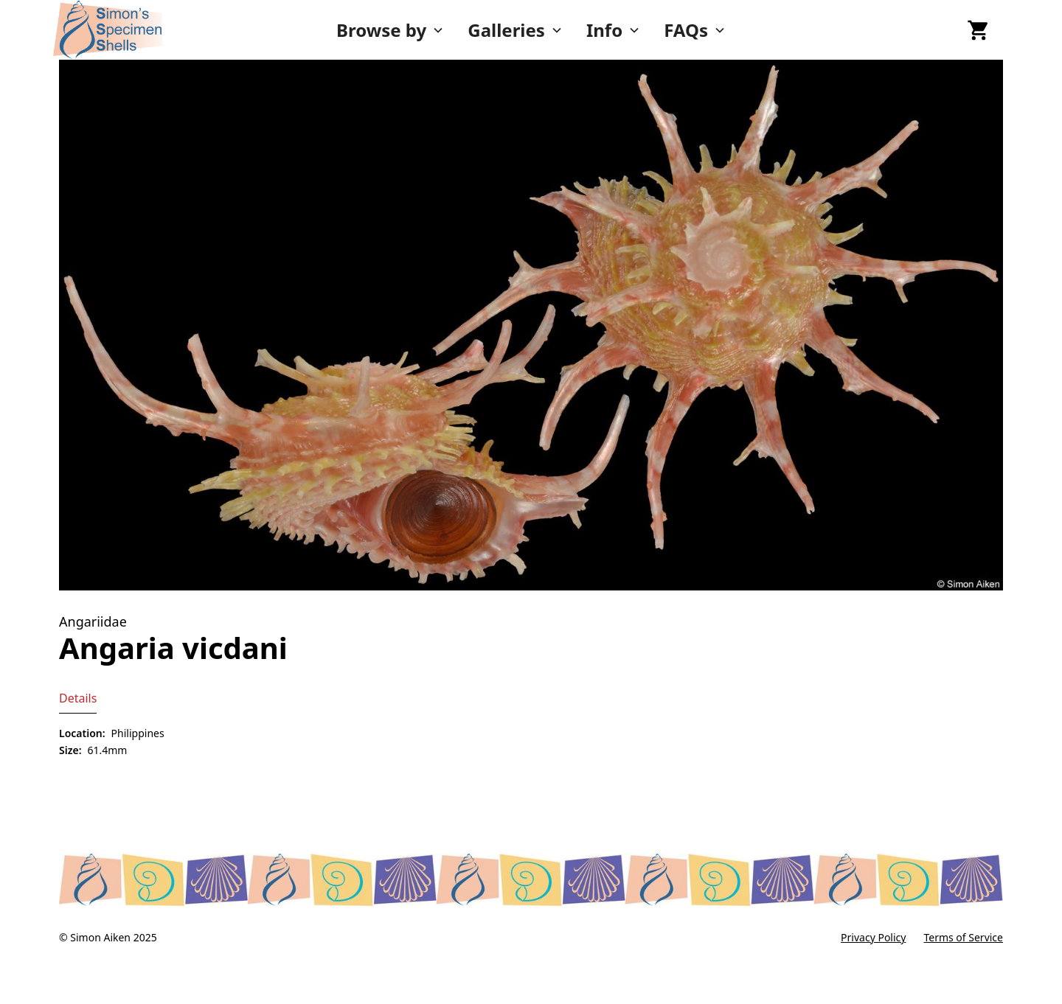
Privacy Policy (873, 937)
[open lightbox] (531, 325)
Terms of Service (963, 937)
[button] (390, 30)
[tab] (78, 698)
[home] (153, 30)
